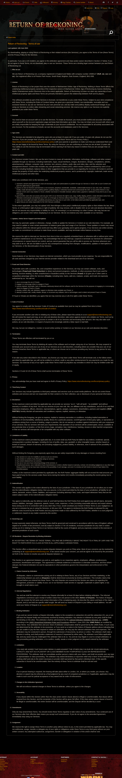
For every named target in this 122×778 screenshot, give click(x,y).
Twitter (94, 763)
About (91, 2)
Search (111, 33)
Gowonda (64, 760)
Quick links (89, 8)
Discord (94, 766)
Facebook (95, 761)
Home (7, 2)
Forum (27, 2)
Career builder (80, 2)
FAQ (98, 8)
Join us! (2, 770)
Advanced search (90, 29)
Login (32, 761)
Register (33, 760)
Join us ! (17, 2)
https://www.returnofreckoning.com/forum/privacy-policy (33, 142)
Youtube (94, 765)
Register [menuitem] (105, 8)
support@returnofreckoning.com (99, 315)
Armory (55, 2)
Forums (2, 761)
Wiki (35, 2)
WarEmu (63, 761)
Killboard (46, 2)
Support (94, 760)
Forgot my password (36, 763)
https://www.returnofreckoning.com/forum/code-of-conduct (34, 309)
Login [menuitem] (111, 8)
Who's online (4, 763)
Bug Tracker (66, 2)
